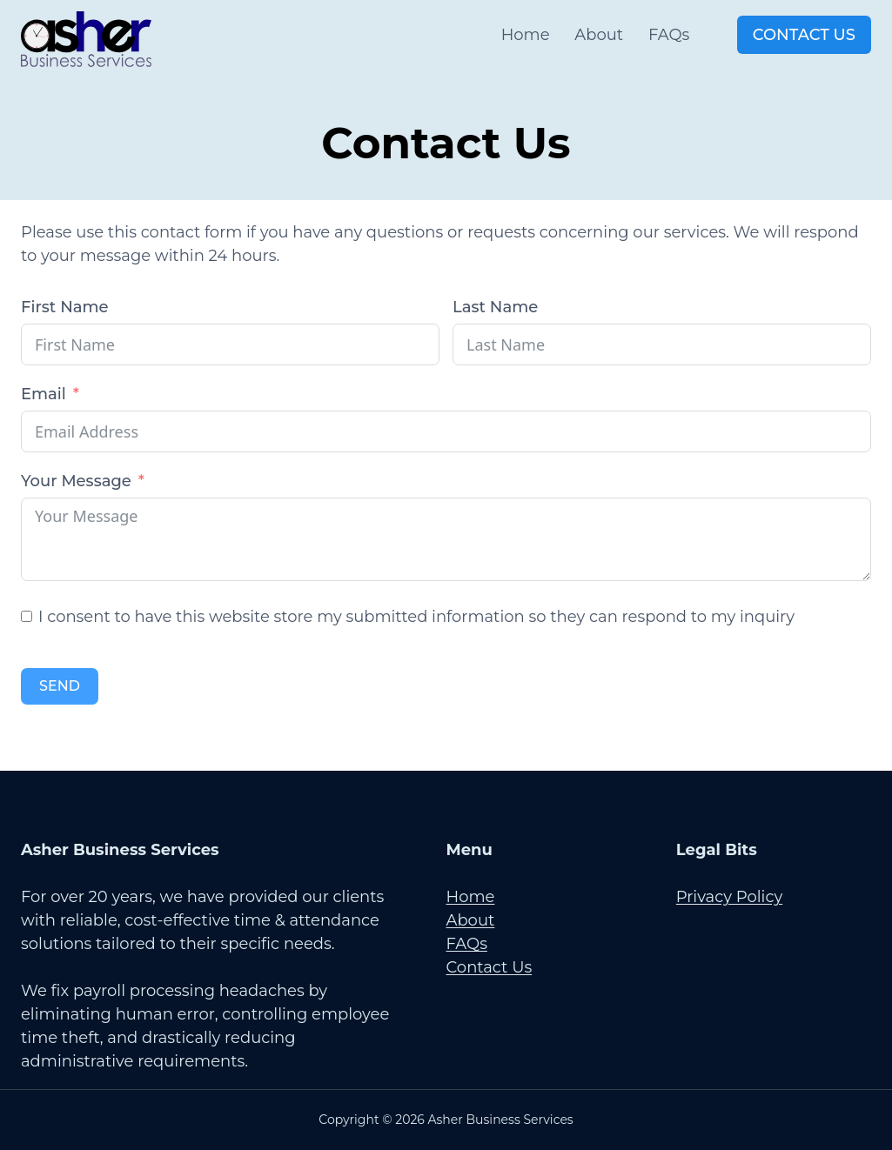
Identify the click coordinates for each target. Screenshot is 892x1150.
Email (43, 394)
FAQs (668, 34)
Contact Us (804, 34)
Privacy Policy (729, 896)
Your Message (76, 481)
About (598, 34)
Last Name (495, 307)
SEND (59, 686)
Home (525, 34)
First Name (65, 307)
